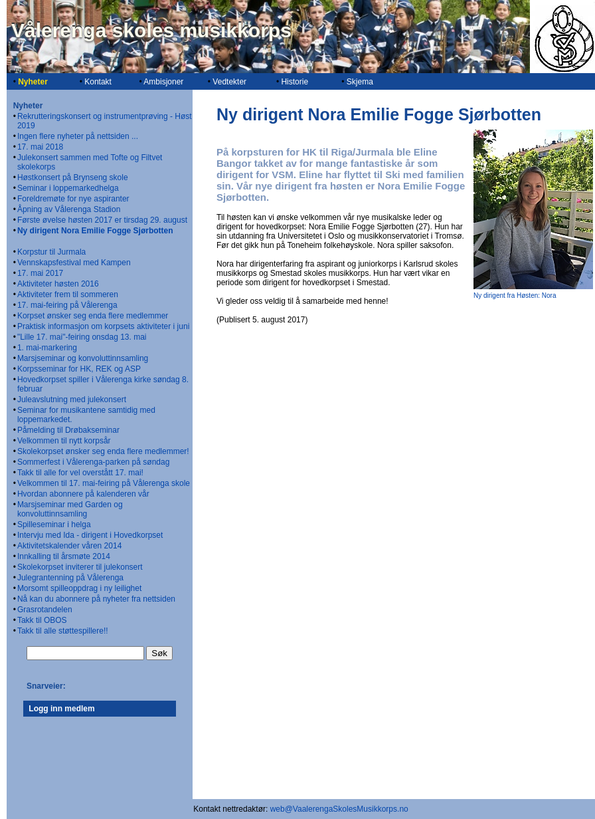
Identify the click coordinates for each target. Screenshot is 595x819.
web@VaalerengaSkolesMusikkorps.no (339, 809)
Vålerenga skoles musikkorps (151, 30)
